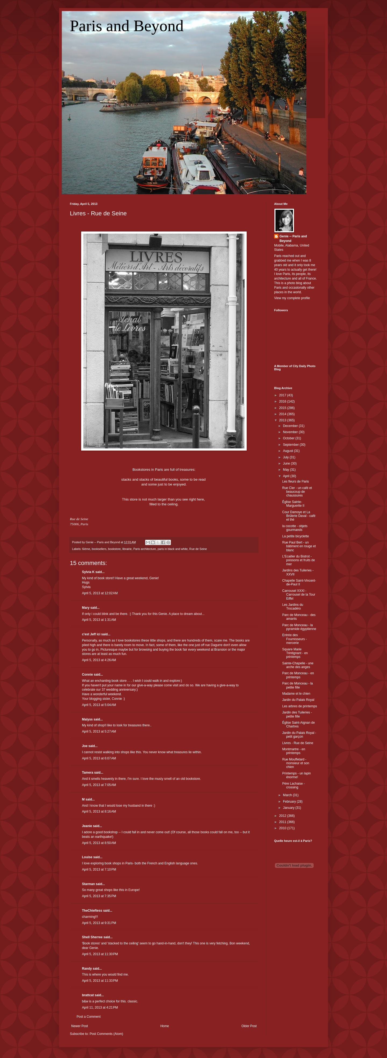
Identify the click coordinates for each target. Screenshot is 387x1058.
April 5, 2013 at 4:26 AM (99, 660)
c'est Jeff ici (91, 634)
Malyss (87, 719)
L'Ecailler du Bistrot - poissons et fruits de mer (298, 560)
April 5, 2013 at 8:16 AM (99, 811)
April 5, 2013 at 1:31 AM (99, 620)
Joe (85, 746)
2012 (283, 816)
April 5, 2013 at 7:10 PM (99, 869)
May (286, 470)
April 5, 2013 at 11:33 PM (100, 981)
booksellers (99, 548)
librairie (127, 548)
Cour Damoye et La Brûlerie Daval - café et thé (299, 516)
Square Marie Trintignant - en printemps (295, 653)
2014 (283, 414)
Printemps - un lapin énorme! (296, 775)
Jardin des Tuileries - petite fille (297, 714)
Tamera (87, 772)
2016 (283, 401)
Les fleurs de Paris (295, 481)
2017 (283, 395)
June (287, 463)
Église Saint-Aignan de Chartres (298, 724)
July (286, 457)
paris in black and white (172, 548)
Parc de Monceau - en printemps (298, 675)
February (290, 801)
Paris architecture (144, 548)
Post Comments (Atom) (106, 1034)
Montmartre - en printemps (293, 751)
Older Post (249, 1026)
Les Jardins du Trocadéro (292, 606)
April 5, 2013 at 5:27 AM (99, 731)
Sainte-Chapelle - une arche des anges (297, 665)
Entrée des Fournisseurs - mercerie (294, 639)
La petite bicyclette (295, 536)
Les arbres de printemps (299, 706)
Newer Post (79, 1026)
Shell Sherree (92, 937)
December (291, 426)
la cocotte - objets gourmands (294, 528)
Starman (88, 884)
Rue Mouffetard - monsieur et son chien (295, 763)
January (289, 808)
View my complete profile (292, 298)
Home (164, 1026)
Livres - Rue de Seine (98, 213)
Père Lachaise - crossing (293, 785)
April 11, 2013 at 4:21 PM (100, 1007)
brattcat (88, 995)
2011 (283, 822)
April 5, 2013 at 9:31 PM (99, 923)
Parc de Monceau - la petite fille (297, 685)
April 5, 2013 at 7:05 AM (99, 785)
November (291, 432)
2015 (283, 408)
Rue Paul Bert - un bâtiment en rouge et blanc (299, 546)
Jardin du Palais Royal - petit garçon (299, 734)
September (291, 445)
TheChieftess (92, 910)
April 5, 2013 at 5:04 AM (99, 705)
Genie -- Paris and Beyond (293, 238)
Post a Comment (89, 1017)
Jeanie (87, 826)
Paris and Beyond (127, 26)
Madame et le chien (296, 693)
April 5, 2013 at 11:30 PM (100, 954)
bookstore (114, 548)
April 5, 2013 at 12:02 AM (100, 593)
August (288, 451)
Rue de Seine (198, 548)
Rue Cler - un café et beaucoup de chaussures (297, 492)
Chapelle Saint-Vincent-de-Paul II (299, 582)
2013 (283, 420)
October (289, 438)
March (288, 795)
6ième (86, 548)
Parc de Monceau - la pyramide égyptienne (299, 627)
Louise (87, 857)
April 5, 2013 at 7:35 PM (99, 896)
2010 (283, 828)
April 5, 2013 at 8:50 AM (99, 843)
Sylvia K (88, 572)
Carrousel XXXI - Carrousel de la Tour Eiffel (298, 594)
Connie (87, 674)
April (286, 476)
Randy (87, 968)
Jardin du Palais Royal (298, 700)
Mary (85, 608)
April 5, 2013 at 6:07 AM (99, 758)
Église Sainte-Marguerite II (293, 504)
